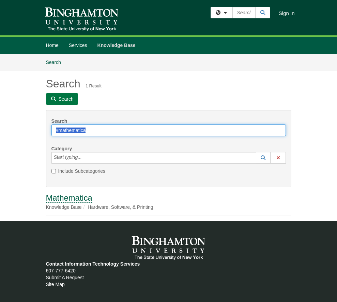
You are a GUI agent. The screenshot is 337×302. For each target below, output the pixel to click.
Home (52, 45)
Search (56, 61)
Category (61, 148)
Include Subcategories (78, 171)
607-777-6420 (61, 270)
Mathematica (69, 197)
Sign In (287, 13)
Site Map (55, 284)
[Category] (85, 158)
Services (78, 45)
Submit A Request (65, 277)
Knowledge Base (116, 45)
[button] (263, 158)
